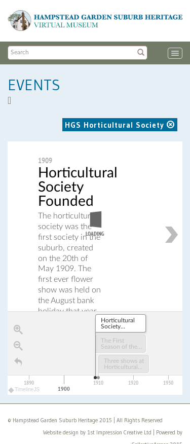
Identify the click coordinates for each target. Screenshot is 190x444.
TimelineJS (24, 390)
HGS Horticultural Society (120, 125)
